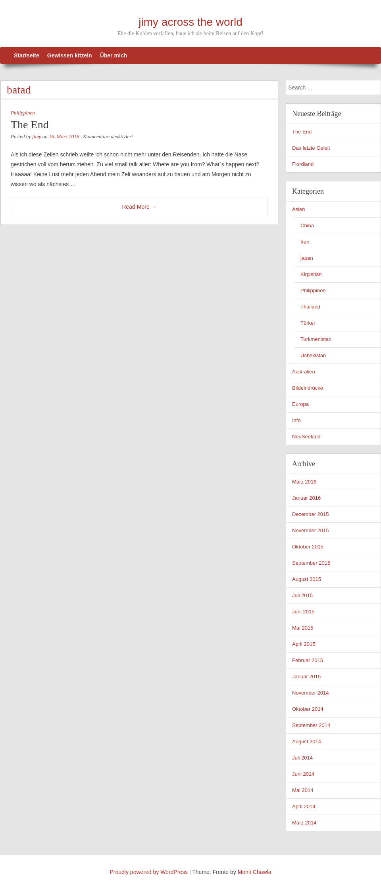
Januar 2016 (306, 498)
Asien (298, 209)
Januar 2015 (306, 677)
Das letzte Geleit (311, 148)
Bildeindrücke (307, 388)
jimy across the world (190, 22)
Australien (303, 372)
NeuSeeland (306, 437)
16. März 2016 (64, 136)
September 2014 (311, 725)
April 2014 (304, 806)
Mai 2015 (302, 628)
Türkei (307, 323)
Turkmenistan (315, 339)
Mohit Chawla (254, 872)
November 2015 (310, 530)
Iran (304, 242)
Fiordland (303, 164)
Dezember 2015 (310, 514)
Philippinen (23, 113)
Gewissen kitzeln (69, 55)
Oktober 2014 (307, 709)
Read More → (139, 207)
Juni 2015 (303, 612)
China (307, 225)
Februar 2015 (307, 660)
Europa (300, 404)
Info (296, 420)
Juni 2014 (303, 774)
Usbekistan (313, 355)
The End (30, 124)
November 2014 (310, 693)
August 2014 (306, 741)
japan (306, 258)
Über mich (113, 55)
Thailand (310, 307)
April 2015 (304, 644)
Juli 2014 (302, 758)
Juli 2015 (302, 595)
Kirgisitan (310, 274)
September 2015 (311, 563)
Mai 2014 (302, 790)
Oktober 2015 (307, 547)
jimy (36, 136)
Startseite (26, 55)
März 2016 (304, 482)
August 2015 (306, 579)
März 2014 (304, 823)
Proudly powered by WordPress (149, 872)
